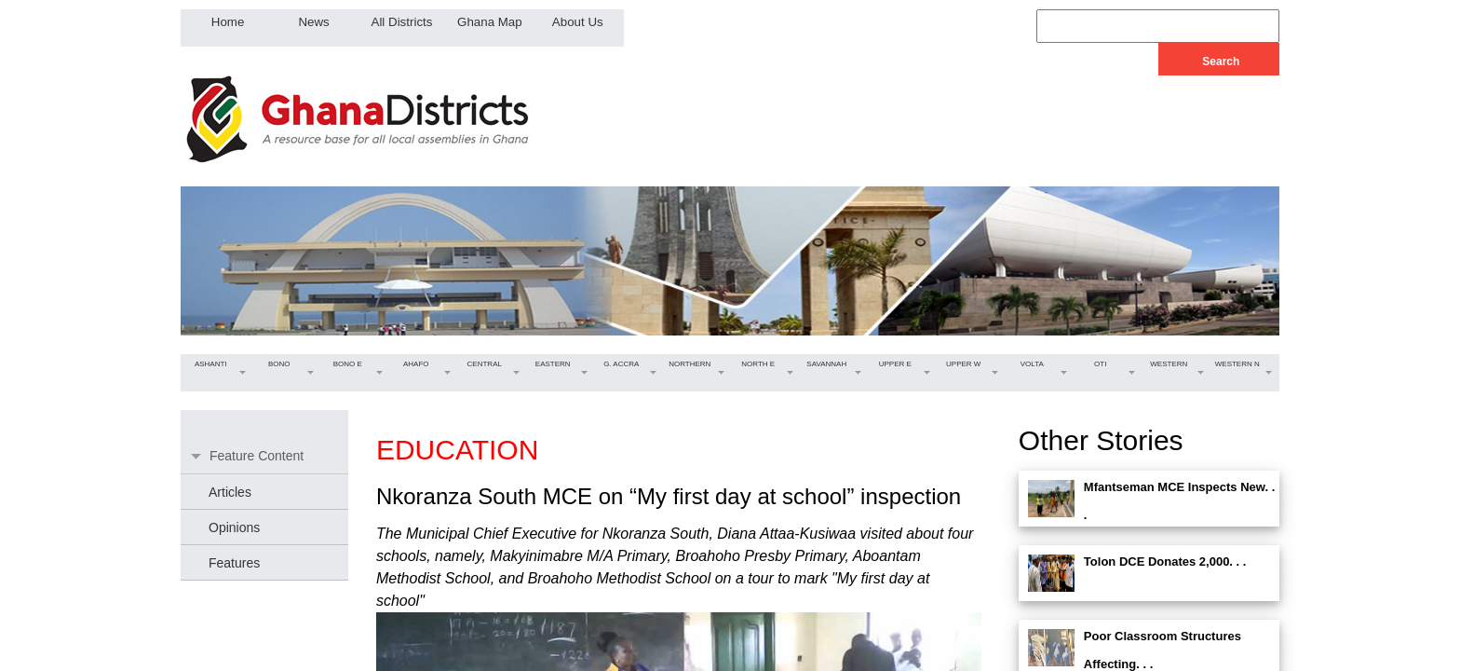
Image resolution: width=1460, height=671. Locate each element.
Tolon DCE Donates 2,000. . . (1165, 561)
